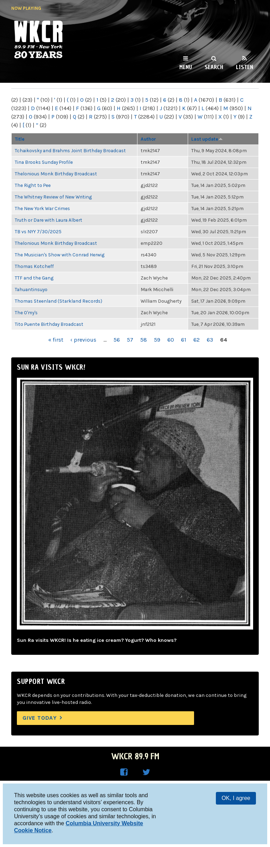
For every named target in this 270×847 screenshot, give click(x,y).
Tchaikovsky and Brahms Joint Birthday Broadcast (70, 150)
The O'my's (26, 312)
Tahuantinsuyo (31, 289)
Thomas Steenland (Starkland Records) (58, 301)
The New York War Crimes (42, 208)
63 (210, 339)
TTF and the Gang (34, 278)
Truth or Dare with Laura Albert (48, 220)
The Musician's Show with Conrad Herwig (59, 254)
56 (117, 339)
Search (214, 67)
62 (196, 339)
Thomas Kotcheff (34, 266)
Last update (207, 139)
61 (183, 339)
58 (143, 339)
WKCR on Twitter (146, 772)
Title (20, 139)
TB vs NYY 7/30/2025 (38, 231)
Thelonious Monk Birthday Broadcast (56, 173)
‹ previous (83, 339)
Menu (185, 67)
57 (130, 339)
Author (148, 139)
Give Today (39, 717)
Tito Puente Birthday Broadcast (49, 324)
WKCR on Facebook (123, 772)
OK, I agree (235, 798)
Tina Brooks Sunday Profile (44, 162)
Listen (244, 67)
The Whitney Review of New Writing (53, 197)
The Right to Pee (33, 185)
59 (157, 339)
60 (170, 339)
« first (55, 339)
